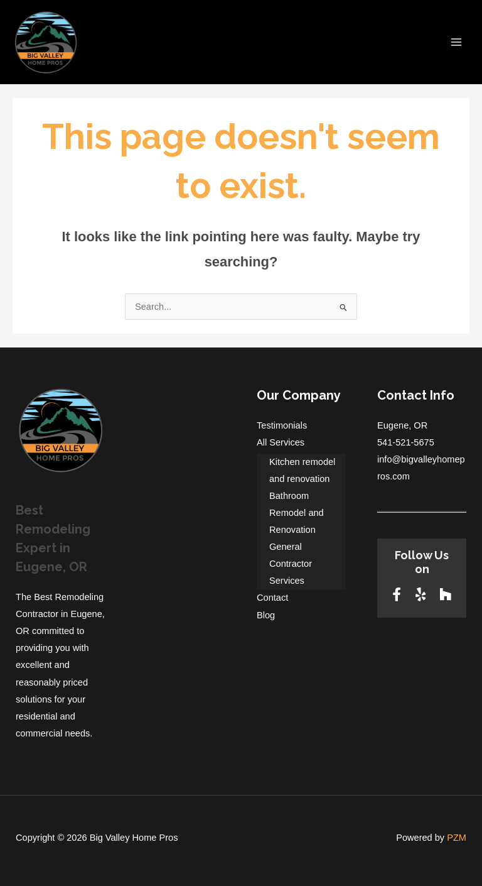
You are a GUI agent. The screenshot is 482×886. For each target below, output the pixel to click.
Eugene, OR (402, 425)
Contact (272, 598)
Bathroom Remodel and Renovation (296, 513)
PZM (456, 838)
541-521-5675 (405, 442)
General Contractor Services (290, 564)
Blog (266, 615)
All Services (280, 442)
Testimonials (282, 425)
